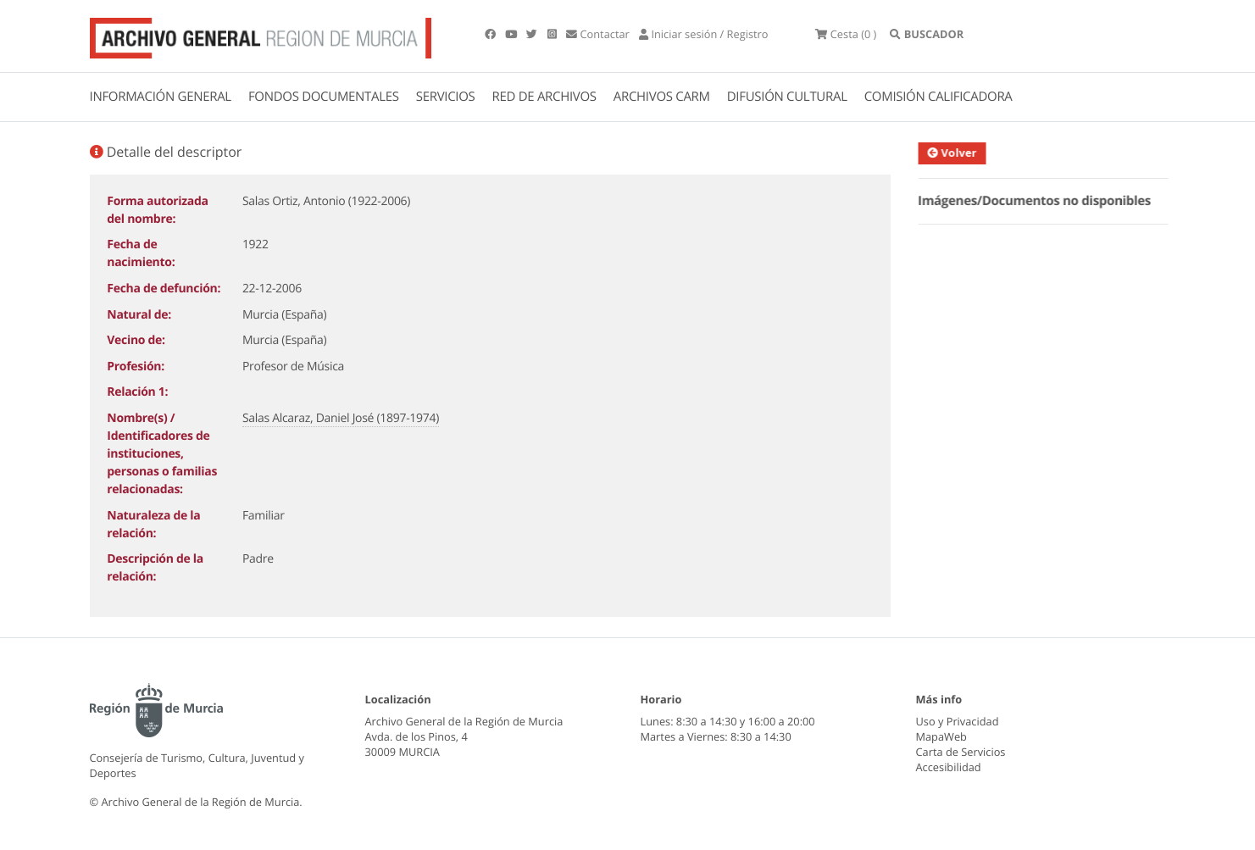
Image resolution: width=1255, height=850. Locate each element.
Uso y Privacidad (957, 721)
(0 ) (845, 34)
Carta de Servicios (961, 751)
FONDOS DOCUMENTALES (323, 96)
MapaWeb (941, 736)
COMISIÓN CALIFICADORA (938, 96)
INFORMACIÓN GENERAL (160, 96)
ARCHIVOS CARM (662, 96)
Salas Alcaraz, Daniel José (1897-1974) (340, 418)
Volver (961, 152)
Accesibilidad (948, 767)
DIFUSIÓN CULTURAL (787, 96)
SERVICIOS (445, 96)
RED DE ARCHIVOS (544, 96)
